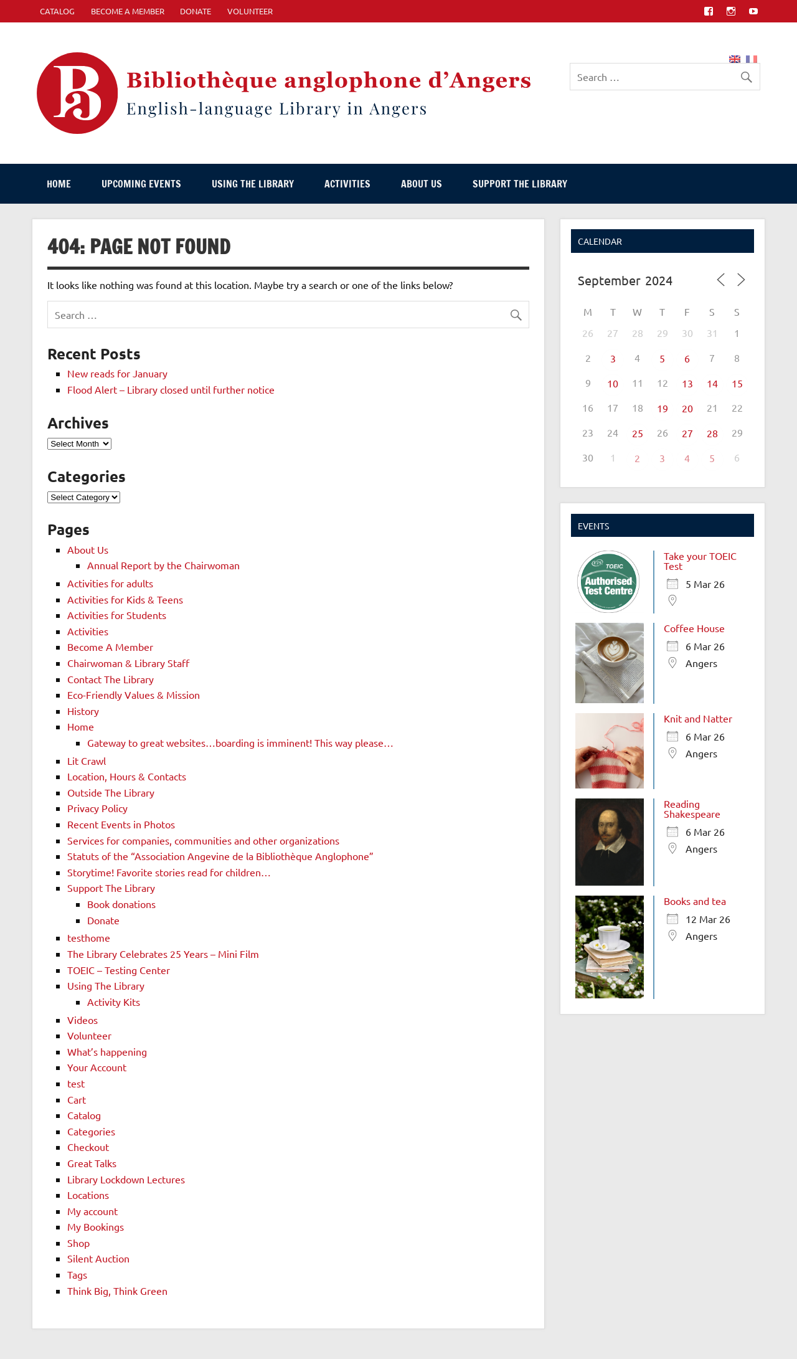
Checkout (88, 1146)
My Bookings (95, 1226)
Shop (78, 1242)
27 (687, 433)
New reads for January (117, 373)
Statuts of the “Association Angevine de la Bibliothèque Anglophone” (220, 856)
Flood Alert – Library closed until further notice (171, 389)
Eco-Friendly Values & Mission (133, 694)
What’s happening (107, 1051)
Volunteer (250, 11)
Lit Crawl (86, 760)
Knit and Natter (698, 718)
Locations (88, 1194)
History (83, 710)
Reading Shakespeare (692, 808)
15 (737, 383)
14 (712, 383)
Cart (76, 1099)
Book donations (121, 903)
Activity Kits (113, 1001)
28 (712, 433)
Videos (82, 1019)
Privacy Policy (97, 808)
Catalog (84, 1115)
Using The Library (253, 184)
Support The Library (520, 184)
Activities (347, 184)
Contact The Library (110, 679)
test (76, 1083)
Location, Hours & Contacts (126, 776)
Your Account (96, 1067)
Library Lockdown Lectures (126, 1179)
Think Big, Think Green (117, 1290)
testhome (88, 937)
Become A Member (127, 11)
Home (59, 184)
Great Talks (91, 1163)
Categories (91, 1131)
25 (637, 433)
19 (662, 408)
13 (687, 383)
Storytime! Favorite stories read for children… (169, 872)
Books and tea (695, 900)
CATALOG (57, 11)
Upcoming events (141, 184)
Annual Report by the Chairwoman (163, 565)
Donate (195, 11)
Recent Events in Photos (121, 824)
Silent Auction (98, 1258)
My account (92, 1211)
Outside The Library (110, 792)
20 (687, 408)
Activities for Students (116, 614)
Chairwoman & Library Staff (128, 662)
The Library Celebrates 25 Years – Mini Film (163, 953)
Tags (77, 1274)
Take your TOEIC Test (700, 560)
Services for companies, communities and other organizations (203, 840)
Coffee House (694, 628)
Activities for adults (110, 583)
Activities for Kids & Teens (125, 599)
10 (612, 383)
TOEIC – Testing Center (118, 970)
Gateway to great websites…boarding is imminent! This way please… (240, 742)
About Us (421, 184)
